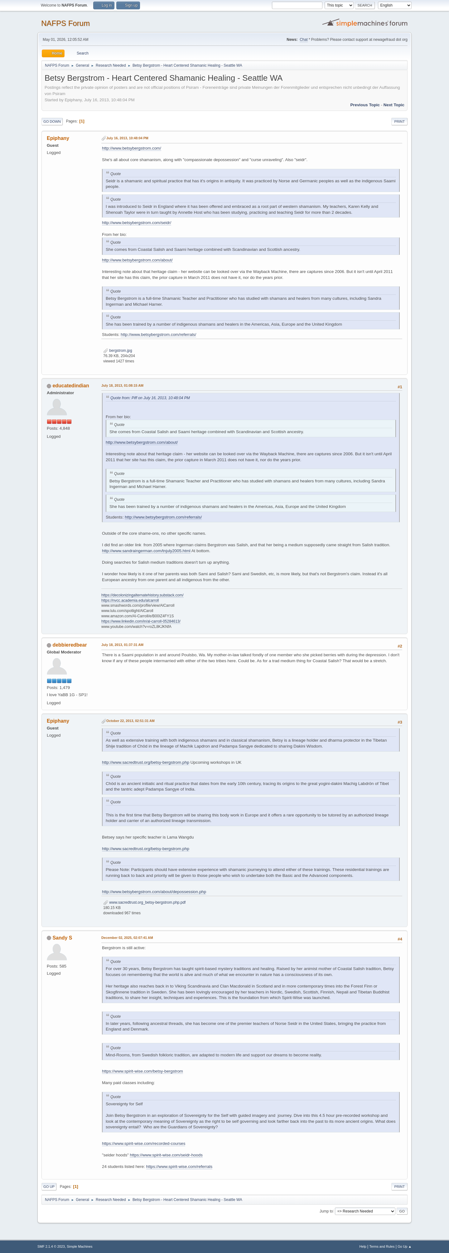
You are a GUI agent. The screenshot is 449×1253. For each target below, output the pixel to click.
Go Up (49, 1186)
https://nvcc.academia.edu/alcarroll (130, 600)
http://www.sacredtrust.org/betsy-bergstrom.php (145, 762)
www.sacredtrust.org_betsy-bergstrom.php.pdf (144, 902)
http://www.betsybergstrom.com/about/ (137, 260)
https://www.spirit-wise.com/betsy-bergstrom (142, 1071)
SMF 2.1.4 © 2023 (51, 1246)
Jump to (326, 1211)
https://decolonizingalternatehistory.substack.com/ (142, 595)
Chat (303, 39)
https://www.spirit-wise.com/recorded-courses (143, 1143)
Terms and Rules (382, 1246)
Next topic (394, 105)
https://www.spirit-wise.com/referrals (179, 1166)
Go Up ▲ (405, 1246)
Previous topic (365, 105)
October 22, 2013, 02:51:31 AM (130, 721)
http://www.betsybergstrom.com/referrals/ (158, 334)
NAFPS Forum (65, 23)
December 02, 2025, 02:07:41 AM (127, 938)
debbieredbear (69, 645)
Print (399, 121)
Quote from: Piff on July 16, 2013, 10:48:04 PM (150, 398)
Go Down (52, 121)
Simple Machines (79, 1246)
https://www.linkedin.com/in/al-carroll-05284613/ (141, 621)
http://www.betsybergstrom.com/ (131, 148)
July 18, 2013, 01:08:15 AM (122, 385)
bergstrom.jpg (117, 350)
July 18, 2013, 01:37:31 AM (122, 645)
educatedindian (70, 385)
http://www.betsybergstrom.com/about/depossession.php (154, 891)
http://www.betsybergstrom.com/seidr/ (136, 222)
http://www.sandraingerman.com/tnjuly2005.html (146, 550)
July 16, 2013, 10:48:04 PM (127, 138)
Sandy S (62, 937)
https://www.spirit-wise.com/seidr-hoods (166, 1155)
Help (363, 1246)
